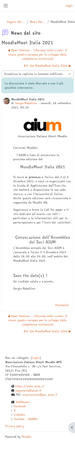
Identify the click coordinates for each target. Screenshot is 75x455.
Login (69, 6)
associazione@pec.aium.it (39, 395)
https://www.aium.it (29, 386)
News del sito (38, 22)
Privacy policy (14, 426)
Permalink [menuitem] (62, 305)
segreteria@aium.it (28, 390)
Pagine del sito (16, 22)
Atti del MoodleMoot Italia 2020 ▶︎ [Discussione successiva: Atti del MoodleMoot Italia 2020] (47, 65)
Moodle (26, 436)
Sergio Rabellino (26, 103)
